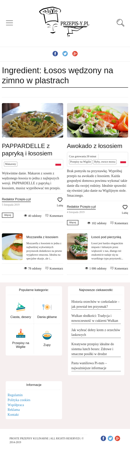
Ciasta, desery (20, 317)
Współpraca (16, 405)
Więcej (7, 215)
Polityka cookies (19, 400)
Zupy (47, 345)
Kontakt (13, 415)
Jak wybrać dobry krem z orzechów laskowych (95, 332)
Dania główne (47, 317)
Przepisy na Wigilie (80, 161)
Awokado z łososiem (94, 145)
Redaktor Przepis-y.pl (16, 199)
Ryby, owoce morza (104, 161)
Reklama (14, 410)
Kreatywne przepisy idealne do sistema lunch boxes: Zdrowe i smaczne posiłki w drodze (92, 349)
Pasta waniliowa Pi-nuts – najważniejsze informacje (89, 365)
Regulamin (15, 395)
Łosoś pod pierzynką (106, 237)
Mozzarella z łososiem (42, 237)
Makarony (10, 164)
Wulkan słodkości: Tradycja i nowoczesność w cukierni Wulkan (94, 318)
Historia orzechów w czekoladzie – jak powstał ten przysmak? (95, 304)
